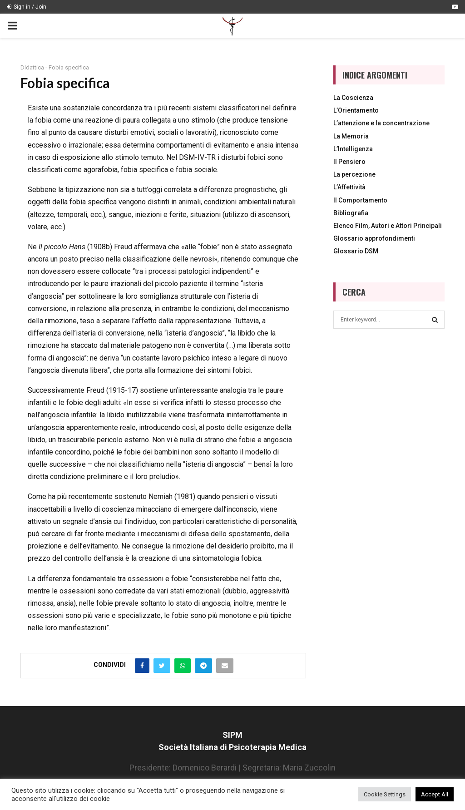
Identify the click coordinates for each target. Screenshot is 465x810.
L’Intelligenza (353, 149)
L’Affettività (349, 187)
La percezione (354, 174)
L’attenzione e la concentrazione (381, 123)
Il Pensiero (349, 161)
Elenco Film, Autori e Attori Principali (387, 225)
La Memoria (351, 136)
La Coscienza (353, 97)
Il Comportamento (360, 200)
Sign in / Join (26, 7)
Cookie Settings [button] (385, 794)
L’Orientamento (356, 110)
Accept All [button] (434, 794)
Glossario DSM (355, 251)
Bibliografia (350, 213)
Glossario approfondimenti (374, 238)
